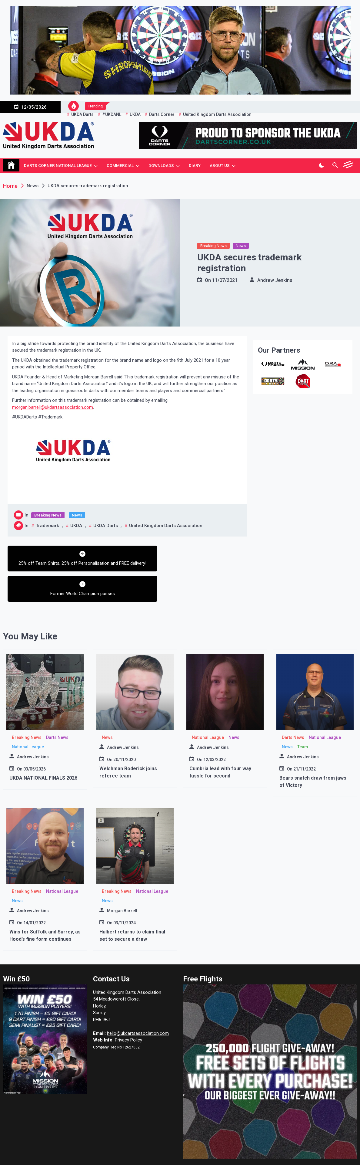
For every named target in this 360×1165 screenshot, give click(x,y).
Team (302, 723)
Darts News (57, 713)
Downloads (161, 165)
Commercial (120, 165)
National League (28, 723)
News (241, 245)
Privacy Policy (128, 1016)
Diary (195, 165)
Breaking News (213, 245)
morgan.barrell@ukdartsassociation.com (52, 407)
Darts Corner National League (58, 165)
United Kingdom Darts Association (165, 525)
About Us (220, 165)
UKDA (76, 525)
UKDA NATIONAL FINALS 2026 (43, 754)
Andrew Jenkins (274, 280)
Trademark (47, 525)
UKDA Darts (105, 525)
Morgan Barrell (122, 887)
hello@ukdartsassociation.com (138, 1009)
